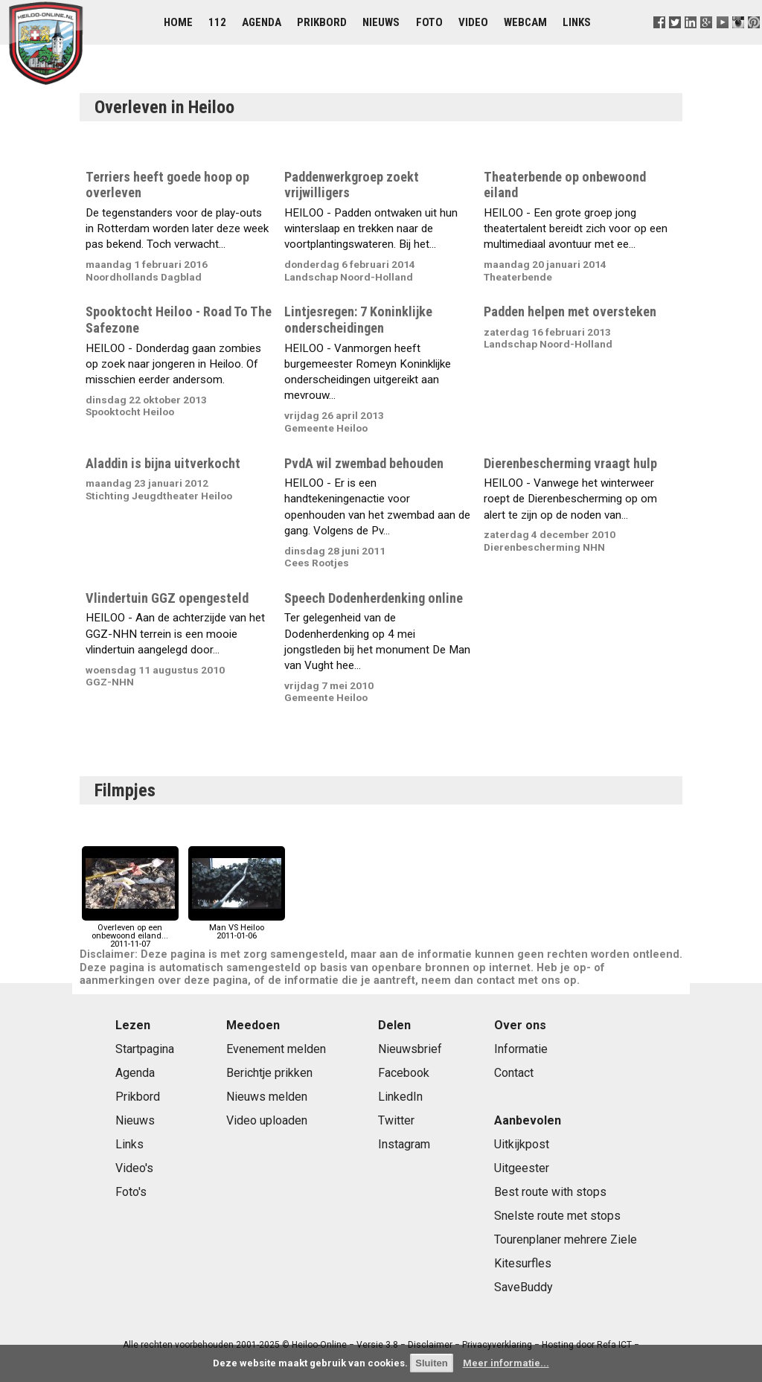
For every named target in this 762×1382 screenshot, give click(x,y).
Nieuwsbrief (410, 1049)
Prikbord (322, 22)
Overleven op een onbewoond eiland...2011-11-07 (130, 932)
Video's (134, 1168)
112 (217, 22)
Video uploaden (266, 1120)
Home (178, 22)
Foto (429, 22)
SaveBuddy (523, 1287)
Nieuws (381, 22)
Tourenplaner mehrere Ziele (565, 1239)
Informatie (521, 1049)
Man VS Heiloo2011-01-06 (236, 928)
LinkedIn (400, 1097)
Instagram (404, 1144)
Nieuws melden (266, 1097)
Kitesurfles (522, 1263)
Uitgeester (521, 1168)
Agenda (261, 22)
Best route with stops (550, 1192)
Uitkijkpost (521, 1144)
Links (577, 22)
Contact (514, 1073)
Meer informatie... (506, 1363)
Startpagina (144, 1049)
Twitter (396, 1120)
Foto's (131, 1192)
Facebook (403, 1073)
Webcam (525, 22)
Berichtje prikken (269, 1073)
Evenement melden (276, 1049)
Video (473, 22)
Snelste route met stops (557, 1216)
